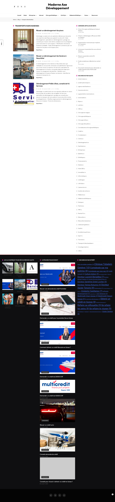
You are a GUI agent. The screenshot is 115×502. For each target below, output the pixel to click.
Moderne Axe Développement (57, 6)
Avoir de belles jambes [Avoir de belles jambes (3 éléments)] (85, 264)
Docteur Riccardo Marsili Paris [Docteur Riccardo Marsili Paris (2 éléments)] (98, 279)
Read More (39, 50)
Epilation (80, 153)
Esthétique (81, 157)
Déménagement (82, 142)
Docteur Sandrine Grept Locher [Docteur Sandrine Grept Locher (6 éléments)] (92, 282)
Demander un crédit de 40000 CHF (51, 396)
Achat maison (82, 79)
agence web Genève (83, 86)
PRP (79, 209)
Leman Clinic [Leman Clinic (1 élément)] (93, 293)
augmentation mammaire (85, 94)
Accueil (19, 15)
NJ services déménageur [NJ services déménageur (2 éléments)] (92, 299)
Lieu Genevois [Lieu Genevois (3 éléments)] (102, 294)
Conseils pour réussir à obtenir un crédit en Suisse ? (56, 481)
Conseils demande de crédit (49, 454)
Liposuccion (81, 187)
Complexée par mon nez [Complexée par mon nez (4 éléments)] (98, 271)
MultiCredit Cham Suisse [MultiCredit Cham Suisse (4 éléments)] (87, 296)
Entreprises (32, 15)
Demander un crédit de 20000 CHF (51, 377)
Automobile (81, 97)
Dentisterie (81, 146)
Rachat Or (81, 213)
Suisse (86, 15)
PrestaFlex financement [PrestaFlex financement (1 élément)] (101, 302)
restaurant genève (83, 224)
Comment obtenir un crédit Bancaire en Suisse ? (55, 347)
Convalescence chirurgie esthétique (88, 127)
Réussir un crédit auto (47, 425)
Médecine (80, 195)
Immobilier (81, 172)
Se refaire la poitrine (83, 232)
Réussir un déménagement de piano (49, 30)
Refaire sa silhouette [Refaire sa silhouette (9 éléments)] (89, 305)
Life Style (80, 183)
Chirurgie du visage (83, 112)
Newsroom (95, 15)
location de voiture (83, 191)
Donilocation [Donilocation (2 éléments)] (98, 288)
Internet (41, 15)
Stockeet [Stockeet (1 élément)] (87, 311)
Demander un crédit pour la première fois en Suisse (56, 318)
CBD (79, 109)
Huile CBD (81, 168)
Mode (25, 15)
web (79, 251)
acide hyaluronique (83, 82)
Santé (79, 228)
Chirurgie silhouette (83, 124)
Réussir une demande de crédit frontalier (53, 289)
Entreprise (81, 150)
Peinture (80, 206)
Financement (82, 161)
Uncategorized (82, 247)
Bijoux (80, 101)
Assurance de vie (82, 90)
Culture (80, 138)
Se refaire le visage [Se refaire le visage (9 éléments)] (100, 308)
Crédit (80, 131)
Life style (63, 15)
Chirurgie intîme (82, 120)
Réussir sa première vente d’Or (86, 56)
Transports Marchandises (21, 49)
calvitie (80, 105)
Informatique (82, 176)
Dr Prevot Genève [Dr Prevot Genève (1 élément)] (107, 288)
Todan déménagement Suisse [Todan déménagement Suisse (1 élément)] (96, 311)
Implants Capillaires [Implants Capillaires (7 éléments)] (91, 291)
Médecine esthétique (75, 15)
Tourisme (80, 239)
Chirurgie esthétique (51, 15)
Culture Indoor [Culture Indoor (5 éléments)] (92, 274)
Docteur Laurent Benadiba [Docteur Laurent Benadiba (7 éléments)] (90, 277)
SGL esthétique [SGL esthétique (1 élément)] (80, 311)
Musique (80, 202)
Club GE (39, 33)
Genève (80, 165)
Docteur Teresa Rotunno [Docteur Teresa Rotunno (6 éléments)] (89, 285)
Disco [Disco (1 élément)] (109, 274)
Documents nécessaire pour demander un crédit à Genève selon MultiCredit (89, 68)
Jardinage (81, 180)
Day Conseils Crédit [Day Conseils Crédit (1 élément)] (103, 274)
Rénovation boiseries (84, 221)
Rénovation (81, 217)
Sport (79, 236)
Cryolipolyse (81, 135)
